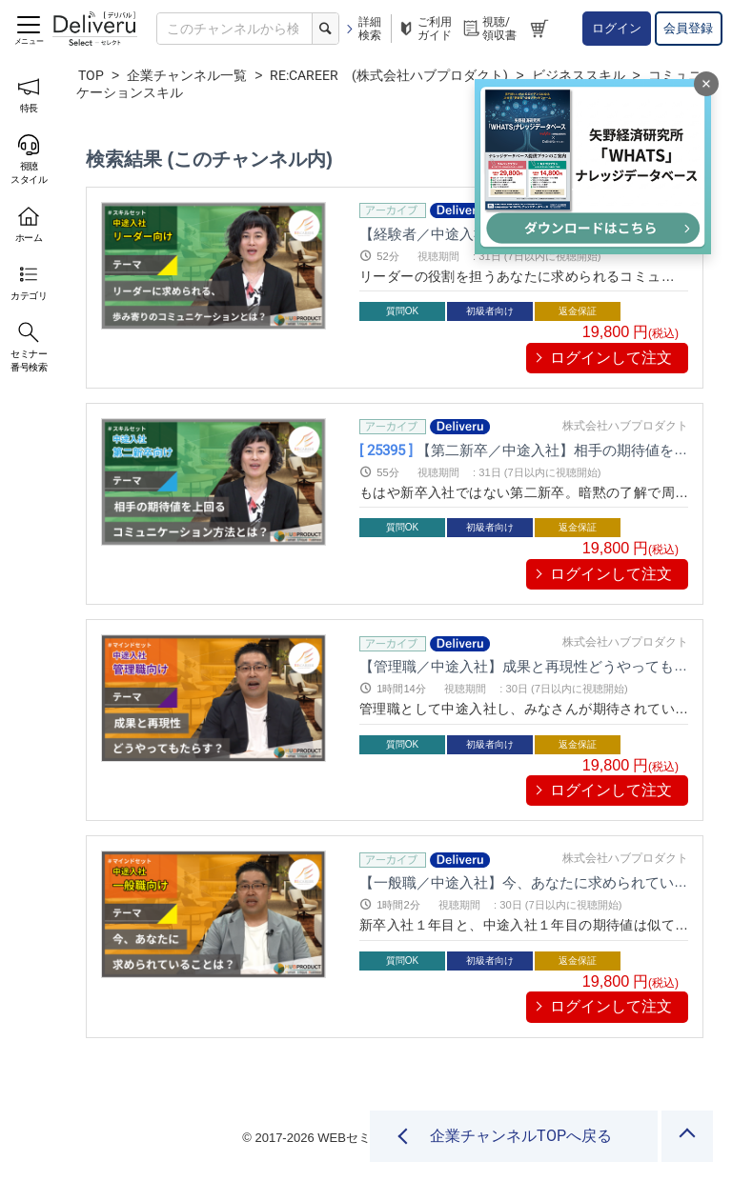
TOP (91, 75)
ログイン (616, 28)
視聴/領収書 (489, 28)
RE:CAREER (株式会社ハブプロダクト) (389, 75)
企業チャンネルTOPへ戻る (521, 1136)
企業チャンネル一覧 (187, 75)
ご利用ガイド (424, 28)
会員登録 (688, 28)
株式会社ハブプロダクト (625, 425)
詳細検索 (362, 28)
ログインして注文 (611, 358)
